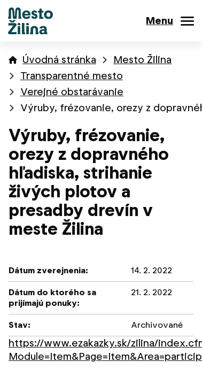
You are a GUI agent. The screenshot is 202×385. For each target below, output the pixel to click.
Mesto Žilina (142, 60)
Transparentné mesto (71, 76)
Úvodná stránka (59, 60)
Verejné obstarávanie (71, 92)
